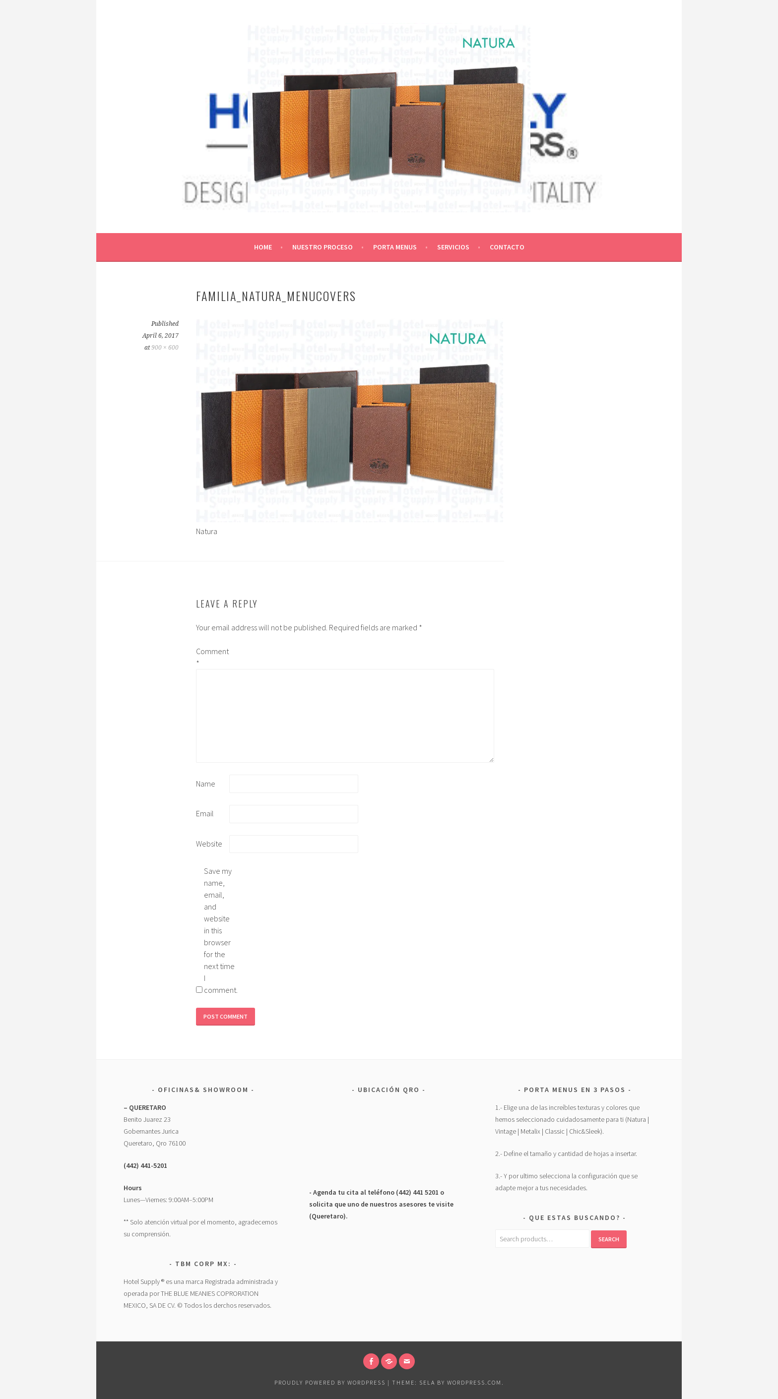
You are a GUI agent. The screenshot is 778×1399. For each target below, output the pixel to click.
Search (608, 1239)
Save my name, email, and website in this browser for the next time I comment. (220, 930)
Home (263, 247)
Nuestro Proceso (322, 247)
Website (209, 844)
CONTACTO (507, 247)
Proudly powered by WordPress (330, 1382)
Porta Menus (395, 247)
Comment (212, 657)
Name (205, 784)
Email (205, 813)
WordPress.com (474, 1382)
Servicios (453, 247)
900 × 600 (165, 347)
